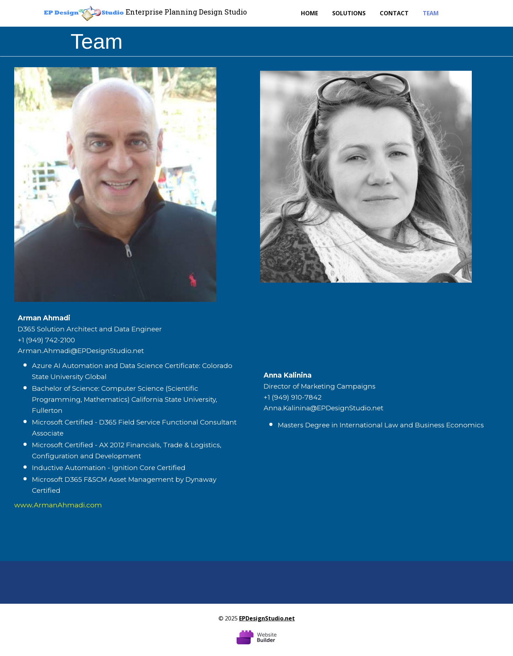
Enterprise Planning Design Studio (186, 11)
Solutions (349, 13)
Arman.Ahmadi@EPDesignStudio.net (81, 351)
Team (431, 13)
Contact (394, 13)
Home (309, 13)
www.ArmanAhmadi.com (58, 505)
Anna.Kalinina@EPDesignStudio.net (323, 408)
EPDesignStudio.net (267, 618)
